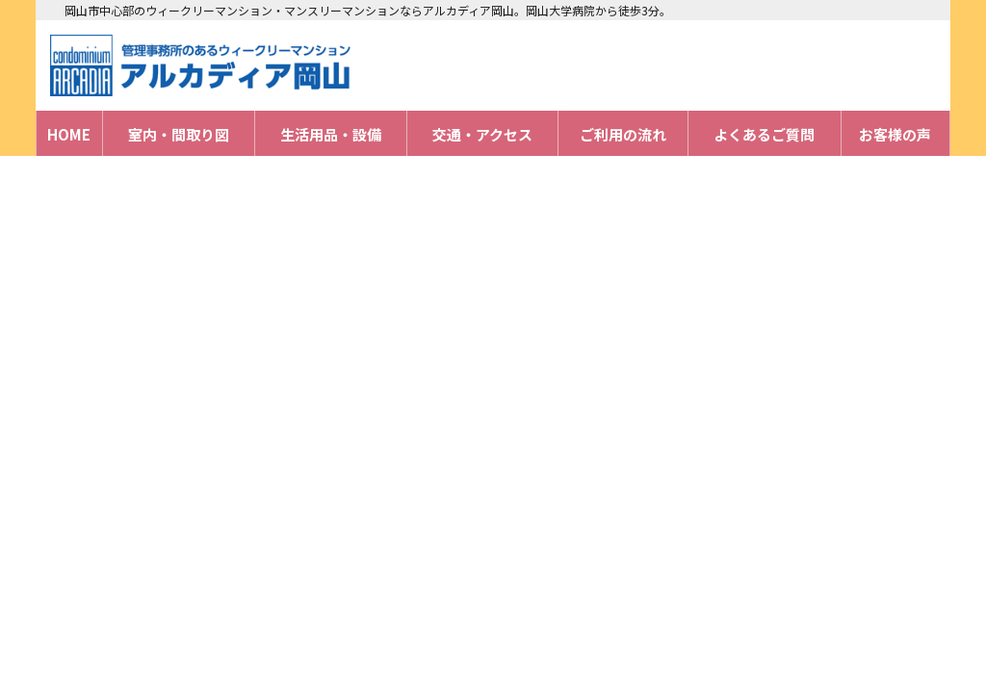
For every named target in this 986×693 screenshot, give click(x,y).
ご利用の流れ (623, 134)
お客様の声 (895, 134)
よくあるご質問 (764, 134)
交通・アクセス (482, 134)
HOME (69, 134)
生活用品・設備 (330, 134)
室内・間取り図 (178, 134)
